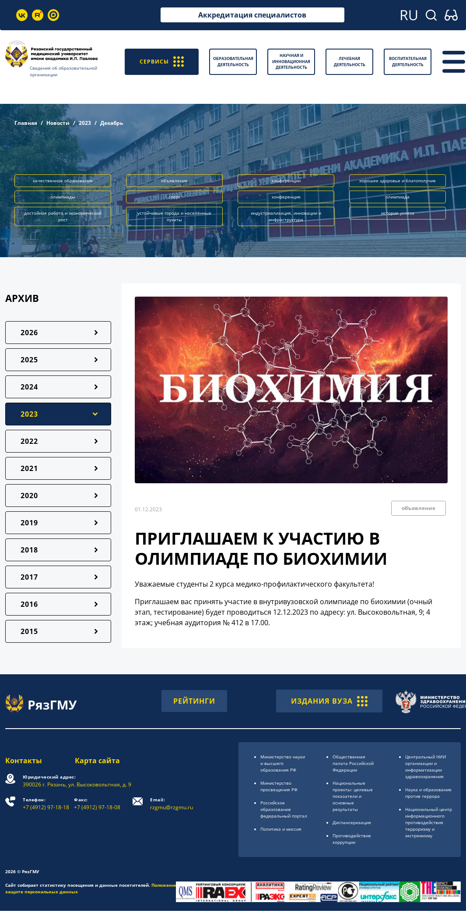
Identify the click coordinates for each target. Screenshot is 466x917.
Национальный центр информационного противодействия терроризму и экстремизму (428, 822)
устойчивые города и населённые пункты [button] (174, 216)
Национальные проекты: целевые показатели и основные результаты (353, 796)
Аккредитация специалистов (252, 15)
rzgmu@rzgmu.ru (171, 804)
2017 (29, 577)
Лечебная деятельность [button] (349, 61)
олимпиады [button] (62, 197)
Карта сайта (97, 760)
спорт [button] (174, 197)
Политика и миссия (280, 829)
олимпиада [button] (397, 197)
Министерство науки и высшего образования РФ (282, 763)
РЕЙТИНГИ (194, 701)
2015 (29, 631)
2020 (29, 495)
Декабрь (111, 123)
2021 (29, 468)
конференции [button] (286, 180)
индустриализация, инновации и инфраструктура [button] (286, 216)
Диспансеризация (352, 822)
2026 (29, 332)
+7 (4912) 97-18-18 (46, 804)
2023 (85, 123)
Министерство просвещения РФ (279, 786)
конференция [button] (286, 197)
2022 (29, 441)
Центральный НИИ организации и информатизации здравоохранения (425, 766)
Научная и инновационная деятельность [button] (291, 61)
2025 (29, 360)
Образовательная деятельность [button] (233, 61)
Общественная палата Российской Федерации (353, 763)
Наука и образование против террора (428, 792)
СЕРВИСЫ (162, 61)
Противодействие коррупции (352, 838)
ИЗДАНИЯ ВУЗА (329, 701)
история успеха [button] (397, 213)
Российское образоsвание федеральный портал (283, 809)
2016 (29, 604)
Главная (25, 123)
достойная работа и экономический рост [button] (63, 216)
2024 (29, 387)
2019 (29, 523)
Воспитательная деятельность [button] (408, 61)
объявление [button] (174, 180)
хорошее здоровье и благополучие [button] (397, 180)
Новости (58, 123)
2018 (29, 550)
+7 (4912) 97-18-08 (97, 804)
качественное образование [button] (63, 180)
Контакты (23, 760)
